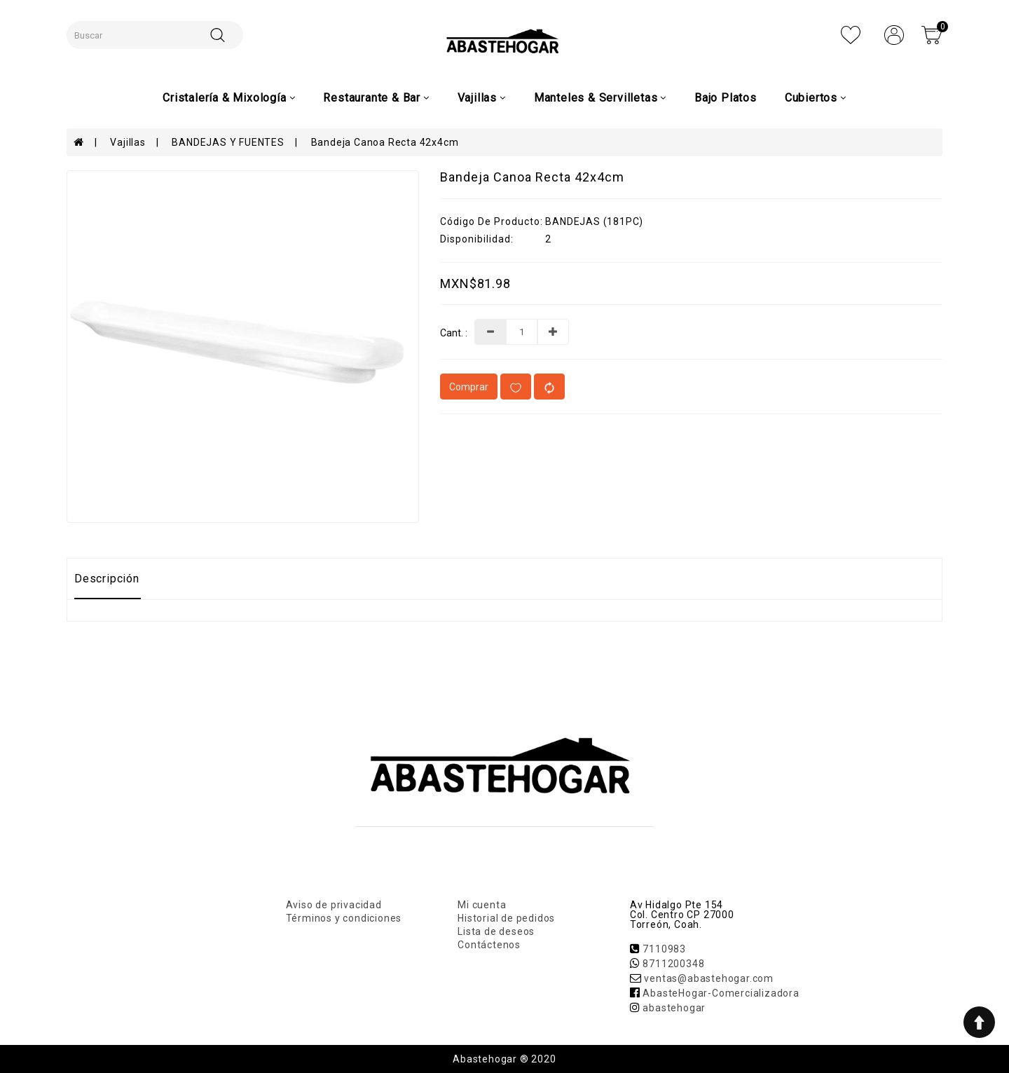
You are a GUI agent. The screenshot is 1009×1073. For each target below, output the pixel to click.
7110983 (664, 949)
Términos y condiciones (344, 918)
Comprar (468, 386)
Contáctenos (489, 944)
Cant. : (453, 333)
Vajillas (127, 142)
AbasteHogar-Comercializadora (721, 993)
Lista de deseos (496, 931)
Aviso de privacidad (334, 904)
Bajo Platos (725, 97)
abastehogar (674, 1007)
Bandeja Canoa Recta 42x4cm (385, 142)
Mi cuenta (482, 904)
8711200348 (673, 963)
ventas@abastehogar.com (709, 978)
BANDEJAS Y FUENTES (228, 142)
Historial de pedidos (506, 918)
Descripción (106, 578)
